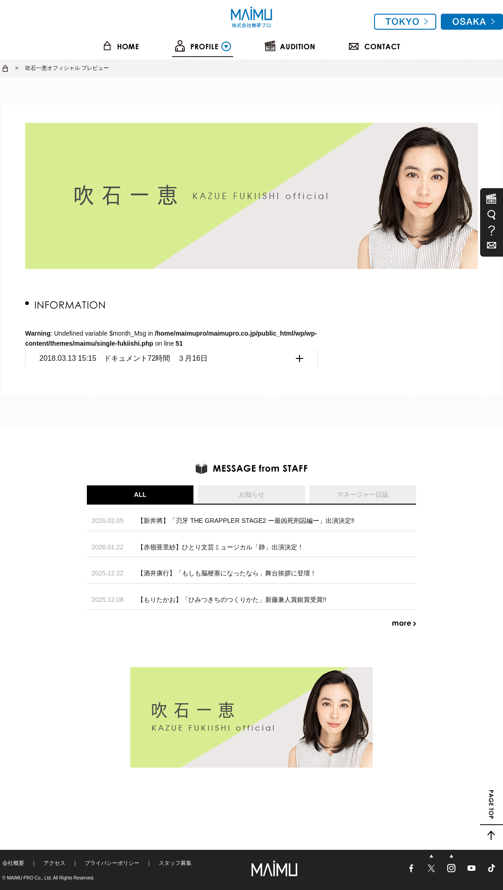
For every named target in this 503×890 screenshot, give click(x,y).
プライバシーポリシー (112, 863)
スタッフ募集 (175, 863)
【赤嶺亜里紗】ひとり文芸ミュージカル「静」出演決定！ (220, 547)
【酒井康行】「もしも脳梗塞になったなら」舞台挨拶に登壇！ (226, 573)
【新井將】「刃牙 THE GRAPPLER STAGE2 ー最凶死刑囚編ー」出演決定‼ (245, 520)
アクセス (54, 863)
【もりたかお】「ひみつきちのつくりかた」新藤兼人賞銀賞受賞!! (231, 599)
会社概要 (13, 863)
